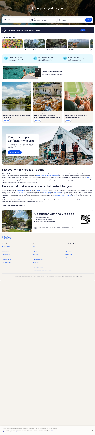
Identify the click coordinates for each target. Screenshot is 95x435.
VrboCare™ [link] (4, 249)
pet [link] (30, 190)
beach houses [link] (55, 175)
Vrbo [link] (66, 246)
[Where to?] (16, 20)
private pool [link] (69, 195)
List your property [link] (6, 246)
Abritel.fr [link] (67, 249)
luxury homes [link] (57, 192)
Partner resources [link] (6, 254)
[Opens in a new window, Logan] (12, 45)
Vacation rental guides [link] (7, 257)
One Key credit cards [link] (6, 259)
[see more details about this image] (65, 46)
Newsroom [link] (35, 254)
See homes (37, 120)
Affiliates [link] (35, 251)
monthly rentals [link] (36, 200)
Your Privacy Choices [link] (38, 267)
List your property (14, 152)
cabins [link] (42, 175)
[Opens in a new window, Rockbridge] (56, 45)
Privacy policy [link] (36, 262)
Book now (6, 120)
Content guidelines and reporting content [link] (42, 270)
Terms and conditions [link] (38, 259)
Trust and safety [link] (5, 251)
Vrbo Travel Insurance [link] (7, 262)
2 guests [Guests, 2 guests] (63, 20)
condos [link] (38, 175)
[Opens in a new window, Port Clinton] (78, 45)
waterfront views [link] (59, 195)
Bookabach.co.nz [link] (68, 254)
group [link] (87, 177)
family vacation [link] (20, 190)
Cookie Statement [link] (37, 265)
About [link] (34, 246)
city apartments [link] (47, 192)
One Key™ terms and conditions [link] (40, 257)
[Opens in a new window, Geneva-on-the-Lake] (34, 45)
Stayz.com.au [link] (68, 257)
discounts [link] (21, 200)
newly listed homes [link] (71, 200)
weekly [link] (27, 200)
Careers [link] (35, 249)
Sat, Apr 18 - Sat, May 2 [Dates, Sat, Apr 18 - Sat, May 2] (41, 20)
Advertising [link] (4, 265)
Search (89, 19)
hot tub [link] (75, 195)
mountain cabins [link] (20, 192)
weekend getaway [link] (42, 190)
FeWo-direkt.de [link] (68, 251)
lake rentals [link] (48, 175)
